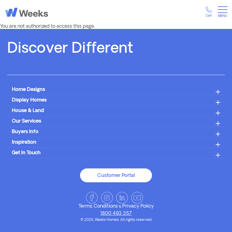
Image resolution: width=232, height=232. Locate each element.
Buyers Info (25, 132)
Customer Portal (116, 175)
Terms (85, 206)
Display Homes (29, 100)
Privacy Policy (138, 206)
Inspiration (24, 142)
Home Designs (28, 89)
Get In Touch (26, 153)
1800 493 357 (116, 213)
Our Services (26, 121)
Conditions (106, 206)
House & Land (28, 110)
